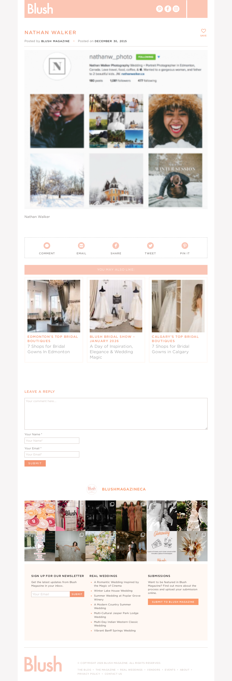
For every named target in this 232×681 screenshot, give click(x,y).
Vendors (153, 669)
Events (170, 669)
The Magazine (106, 669)
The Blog (84, 669)
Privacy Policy (88, 673)
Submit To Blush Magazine (173, 601)
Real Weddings (131, 669)
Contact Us (113, 673)
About (185, 669)
